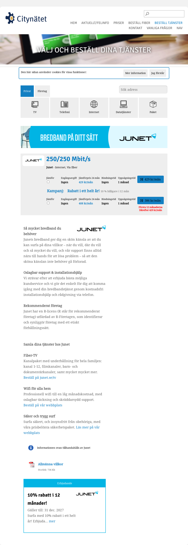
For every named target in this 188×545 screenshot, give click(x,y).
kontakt (135, 28)
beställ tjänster (168, 23)
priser (118, 23)
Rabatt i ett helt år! (83, 190)
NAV (179, 28)
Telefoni (64, 107)
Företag (42, 91)
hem (73, 23)
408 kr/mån (86, 203)
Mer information (135, 73)
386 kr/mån (150, 200)
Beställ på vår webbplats (43, 405)
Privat (27, 91)
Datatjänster (123, 107)
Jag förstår (157, 73)
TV (35, 107)
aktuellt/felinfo (95, 23)
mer (52, 521)
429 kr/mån (86, 182)
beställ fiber (139, 23)
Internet (94, 107)
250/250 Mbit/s (68, 159)
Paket (153, 107)
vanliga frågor (159, 28)
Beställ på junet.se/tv (40, 377)
